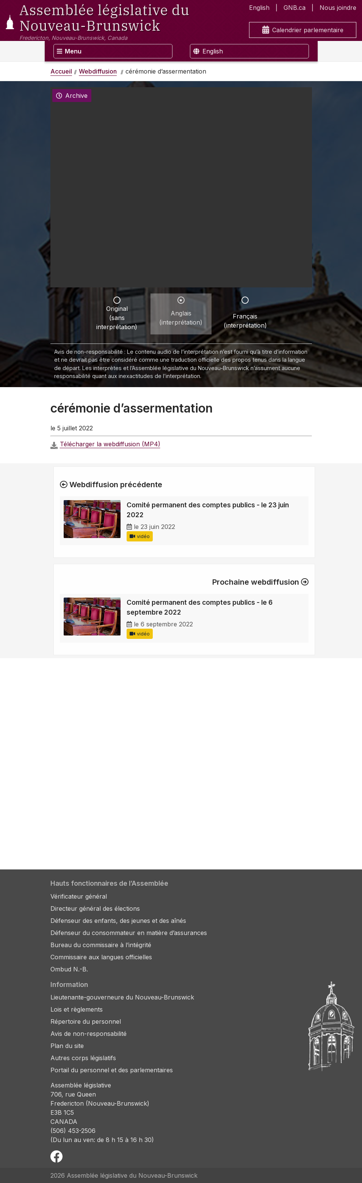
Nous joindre (338, 7)
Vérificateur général (78, 896)
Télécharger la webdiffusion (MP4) (110, 444)
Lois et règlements (76, 1009)
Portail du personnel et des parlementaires (111, 1070)
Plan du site (67, 1046)
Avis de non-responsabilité (88, 1033)
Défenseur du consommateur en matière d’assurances (128, 933)
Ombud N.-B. (69, 969)
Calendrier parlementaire (302, 30)
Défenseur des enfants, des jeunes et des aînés (118, 920)
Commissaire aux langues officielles (101, 957)
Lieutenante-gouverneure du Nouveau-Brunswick (122, 997)
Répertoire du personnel (85, 1021)
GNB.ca (295, 7)
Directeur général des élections (95, 908)
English (259, 7)
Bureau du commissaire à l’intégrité (100, 945)
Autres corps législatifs (83, 1058)
